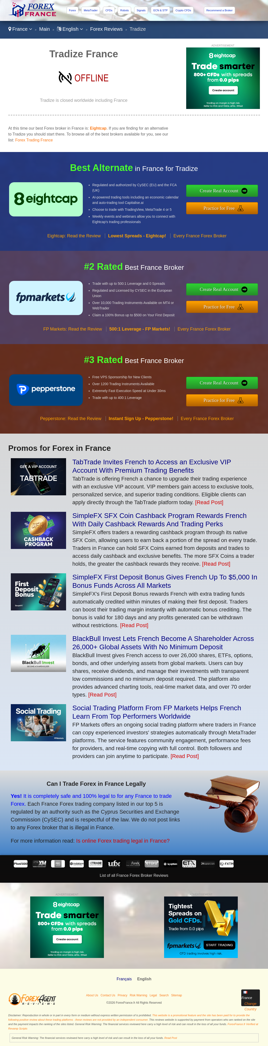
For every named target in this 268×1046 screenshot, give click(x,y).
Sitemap (176, 995)
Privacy (122, 995)
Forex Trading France (34, 140)
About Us (92, 995)
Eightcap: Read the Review (74, 237)
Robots (124, 10)
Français (124, 979)
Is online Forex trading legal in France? (120, 840)
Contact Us (108, 995)
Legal (153, 995)
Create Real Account (221, 190)
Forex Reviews (106, 29)
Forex (72, 10)
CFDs (108, 10)
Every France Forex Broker (199, 237)
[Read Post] (209, 502)
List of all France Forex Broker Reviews (134, 875)
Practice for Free (221, 207)
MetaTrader (91, 10)
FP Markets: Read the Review (72, 331)
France (20, 29)
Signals (141, 10)
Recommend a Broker (219, 10)
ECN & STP (160, 10)
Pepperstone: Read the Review (70, 420)
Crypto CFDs (183, 10)
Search (164, 995)
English (70, 29)
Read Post (170, 1037)
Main (44, 29)
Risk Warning (138, 995)
